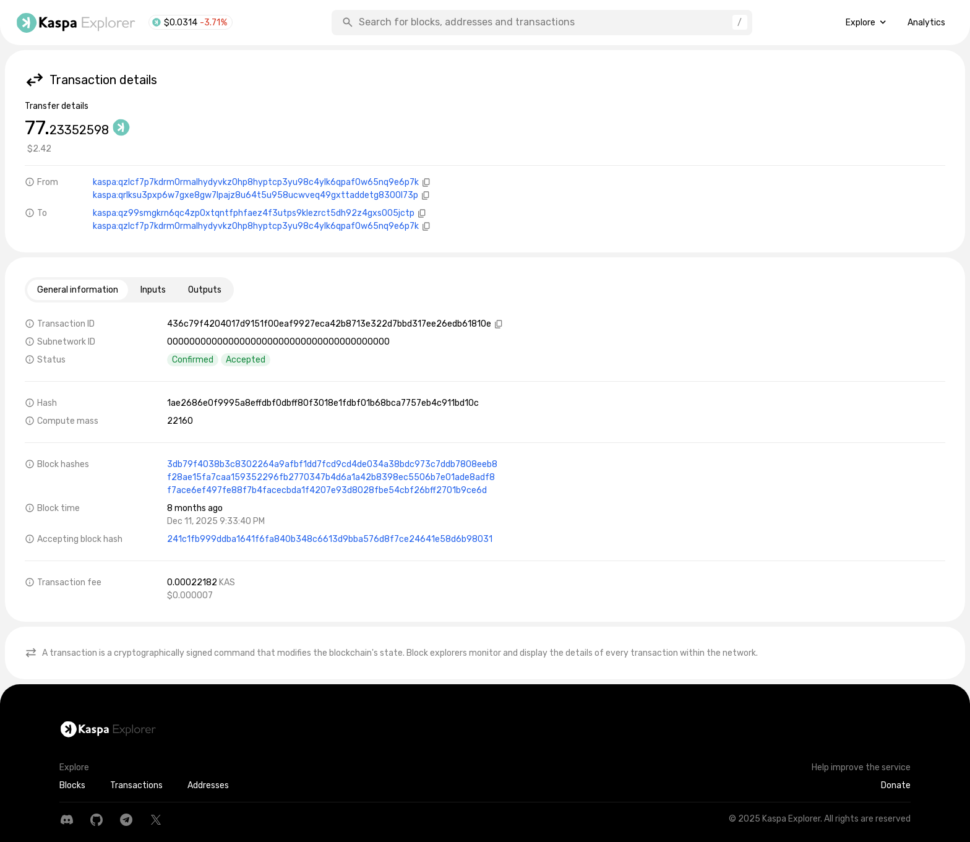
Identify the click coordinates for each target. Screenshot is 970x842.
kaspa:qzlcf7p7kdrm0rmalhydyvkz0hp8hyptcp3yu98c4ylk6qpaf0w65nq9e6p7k (256, 182)
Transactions (136, 785)
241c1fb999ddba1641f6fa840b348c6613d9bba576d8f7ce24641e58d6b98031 (329, 539)
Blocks (72, 785)
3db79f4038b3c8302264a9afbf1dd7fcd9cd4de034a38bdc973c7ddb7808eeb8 (332, 464)
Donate (896, 785)
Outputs (204, 290)
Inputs (153, 290)
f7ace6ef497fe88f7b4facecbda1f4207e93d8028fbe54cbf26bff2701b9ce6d (327, 490)
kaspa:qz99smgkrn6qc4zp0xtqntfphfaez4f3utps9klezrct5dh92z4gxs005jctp (253, 213)
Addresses (208, 785)
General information (77, 290)
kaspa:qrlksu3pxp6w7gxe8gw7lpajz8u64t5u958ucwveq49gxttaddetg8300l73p (255, 195)
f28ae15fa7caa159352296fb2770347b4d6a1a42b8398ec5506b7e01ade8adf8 (331, 477)
